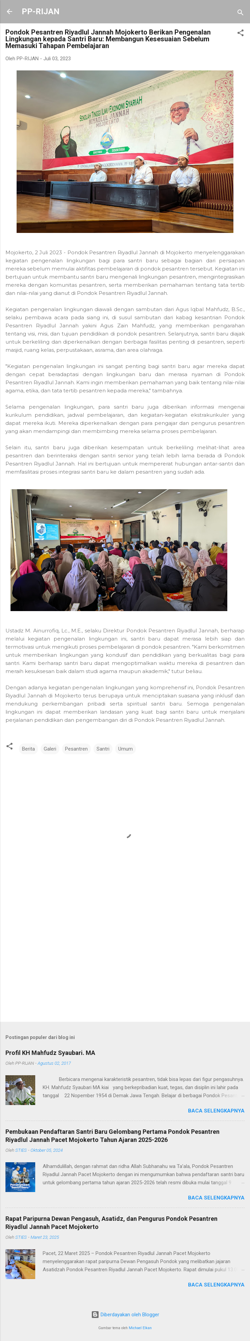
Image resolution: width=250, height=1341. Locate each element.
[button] (240, 34)
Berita (28, 749)
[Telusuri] (240, 13)
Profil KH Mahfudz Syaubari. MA (50, 1052)
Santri (103, 749)
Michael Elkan (140, 1328)
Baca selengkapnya (216, 1111)
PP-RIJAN (41, 11)
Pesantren (76, 749)
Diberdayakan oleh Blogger (125, 1315)
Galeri (50, 749)
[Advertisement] (125, 963)
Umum (125, 749)
